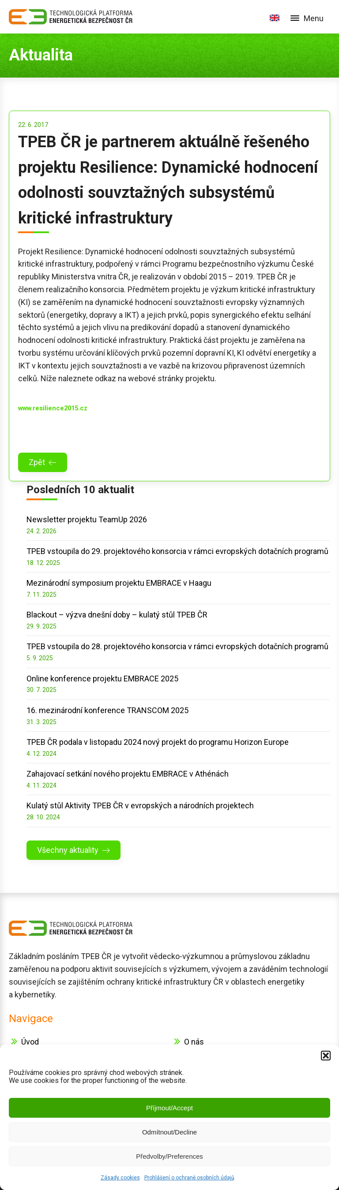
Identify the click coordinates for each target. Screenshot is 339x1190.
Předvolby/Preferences (169, 1156)
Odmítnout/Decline (169, 1132)
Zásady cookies (120, 1178)
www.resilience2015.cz (52, 408)
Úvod (30, 1041)
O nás (194, 1041)
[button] (325, 1055)
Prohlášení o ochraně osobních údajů (189, 1178)
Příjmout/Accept (169, 1108)
